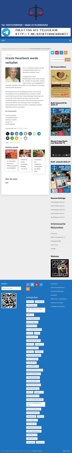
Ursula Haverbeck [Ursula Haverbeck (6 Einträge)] (33, 427)
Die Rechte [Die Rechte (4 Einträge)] (31, 326)
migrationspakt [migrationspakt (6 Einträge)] (33, 381)
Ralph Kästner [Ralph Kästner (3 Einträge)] (32, 396)
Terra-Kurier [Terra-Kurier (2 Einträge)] (32, 420)
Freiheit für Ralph (22, 128)
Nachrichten (10, 48)
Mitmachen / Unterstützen (59, 299)
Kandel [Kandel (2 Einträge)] (39, 351)
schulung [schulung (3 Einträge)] (31, 416)
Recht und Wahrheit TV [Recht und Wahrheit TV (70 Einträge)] (34, 404)
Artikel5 (53, 248)
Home (3, 48)
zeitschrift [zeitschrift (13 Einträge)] (31, 438)
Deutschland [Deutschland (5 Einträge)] (32, 322)
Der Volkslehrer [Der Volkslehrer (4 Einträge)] (33, 318)
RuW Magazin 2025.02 (58, 210)
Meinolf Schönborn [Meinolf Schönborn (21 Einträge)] (34, 370)
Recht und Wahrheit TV (58, 237)
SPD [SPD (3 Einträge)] (40, 416)
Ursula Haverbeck (14, 142)
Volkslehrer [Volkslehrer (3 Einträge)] (31, 435)
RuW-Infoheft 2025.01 (58, 213)
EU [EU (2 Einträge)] (37, 333)
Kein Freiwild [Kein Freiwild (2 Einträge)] (32, 359)
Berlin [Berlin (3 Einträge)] (30, 315)
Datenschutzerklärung (58, 287)
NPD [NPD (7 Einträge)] (29, 392)
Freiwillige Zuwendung (58, 306)
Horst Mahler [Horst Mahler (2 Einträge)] (32, 348)
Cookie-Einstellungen (57, 291)
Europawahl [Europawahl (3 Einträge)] (32, 337)
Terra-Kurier (54, 245)
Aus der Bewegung (22, 48)
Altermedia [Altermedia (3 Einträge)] (31, 305)
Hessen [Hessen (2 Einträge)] (39, 344)
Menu (3, 40)
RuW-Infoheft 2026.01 (58, 206)
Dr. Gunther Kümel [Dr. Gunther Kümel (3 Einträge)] (34, 329)
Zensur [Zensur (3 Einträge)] (40, 442)
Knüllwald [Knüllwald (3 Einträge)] (31, 362)
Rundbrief (54, 295)
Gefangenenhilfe (56, 241)
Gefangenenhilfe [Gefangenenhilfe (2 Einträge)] (33, 340)
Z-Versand (54, 233)
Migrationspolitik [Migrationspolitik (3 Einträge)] (33, 385)
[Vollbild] (69, 155)
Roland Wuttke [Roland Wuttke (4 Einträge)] (33, 413)
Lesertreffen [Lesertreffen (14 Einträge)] (32, 366)
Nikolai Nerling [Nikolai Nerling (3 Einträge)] (32, 388)
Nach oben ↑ (67, 451)
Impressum (54, 284)
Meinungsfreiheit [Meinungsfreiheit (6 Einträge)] (33, 374)
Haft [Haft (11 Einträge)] (30, 344)
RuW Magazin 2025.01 (58, 217)
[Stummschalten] (67, 155)
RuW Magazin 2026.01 (58, 202)
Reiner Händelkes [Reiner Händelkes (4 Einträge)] (33, 409)
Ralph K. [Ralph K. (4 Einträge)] (39, 392)
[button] (7, 133)
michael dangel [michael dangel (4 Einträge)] (33, 377)
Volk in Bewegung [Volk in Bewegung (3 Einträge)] (33, 431)
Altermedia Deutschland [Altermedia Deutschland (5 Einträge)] (34, 310)
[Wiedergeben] (53, 155)
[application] (61, 151)
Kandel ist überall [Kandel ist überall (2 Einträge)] (33, 355)
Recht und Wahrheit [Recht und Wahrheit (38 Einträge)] (34, 399)
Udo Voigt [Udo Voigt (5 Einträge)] (31, 424)
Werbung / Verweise (57, 302)
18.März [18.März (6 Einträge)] (39, 301)
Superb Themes (37, 451)
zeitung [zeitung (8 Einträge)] (30, 442)
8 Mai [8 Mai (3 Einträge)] (30, 301)
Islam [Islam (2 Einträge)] (30, 351)
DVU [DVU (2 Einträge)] (29, 333)
